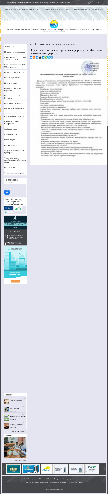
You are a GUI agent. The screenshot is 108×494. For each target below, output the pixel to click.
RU (93, 3)
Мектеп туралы (11, 83)
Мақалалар (9, 167)
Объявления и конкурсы (15, 173)
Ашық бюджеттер (23, 3)
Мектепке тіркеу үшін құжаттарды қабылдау (13, 243)
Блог (68, 3)
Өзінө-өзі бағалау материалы (11, 122)
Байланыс (62, 3)
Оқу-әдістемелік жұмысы (14, 109)
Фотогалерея (53, 3)
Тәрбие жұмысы (11, 129)
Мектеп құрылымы (12, 78)
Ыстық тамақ (10, 145)
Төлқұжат (9, 46)
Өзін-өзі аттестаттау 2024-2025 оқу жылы (15, 58)
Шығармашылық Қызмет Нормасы (14, 97)
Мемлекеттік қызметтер (39, 3)
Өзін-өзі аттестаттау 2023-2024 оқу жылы (15, 66)
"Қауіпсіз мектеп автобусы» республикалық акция (15, 160)
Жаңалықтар (11, 3)
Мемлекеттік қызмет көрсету (13, 89)
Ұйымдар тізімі (15, 231)
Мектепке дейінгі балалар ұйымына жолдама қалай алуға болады (14, 237)
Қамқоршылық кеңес (13, 103)
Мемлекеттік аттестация (15, 52)
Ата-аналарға (10, 134)
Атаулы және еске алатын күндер (15, 151)
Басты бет (33, 44)
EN (96, 3)
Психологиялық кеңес (14, 116)
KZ (91, 3)
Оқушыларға (10, 140)
